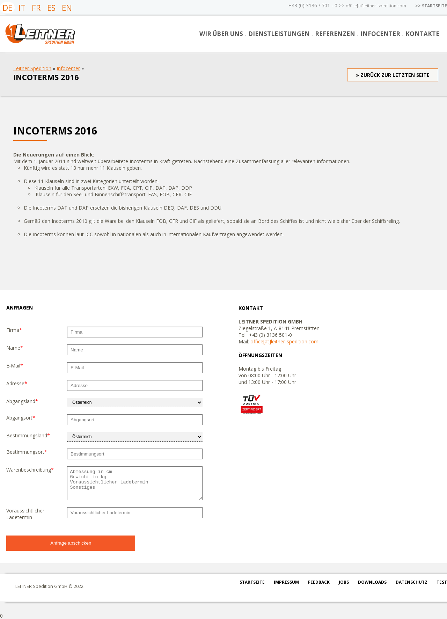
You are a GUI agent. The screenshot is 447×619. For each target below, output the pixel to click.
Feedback (319, 582)
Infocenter (380, 34)
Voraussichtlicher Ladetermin (25, 513)
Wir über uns (221, 34)
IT (22, 7)
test (442, 582)
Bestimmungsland (28, 435)
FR (36, 7)
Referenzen (335, 34)
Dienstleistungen (279, 34)
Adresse (16, 383)
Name (14, 347)
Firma (14, 330)
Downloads (372, 582)
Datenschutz (411, 582)
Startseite (252, 582)
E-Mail (14, 365)
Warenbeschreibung (30, 469)
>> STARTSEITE (431, 6)
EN (67, 7)
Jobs (344, 582)
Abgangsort (20, 417)
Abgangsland (22, 401)
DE (7, 7)
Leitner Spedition (32, 68)
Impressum (286, 582)
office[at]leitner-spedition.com (376, 6)
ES (51, 7)
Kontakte (422, 34)
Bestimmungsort (26, 452)
